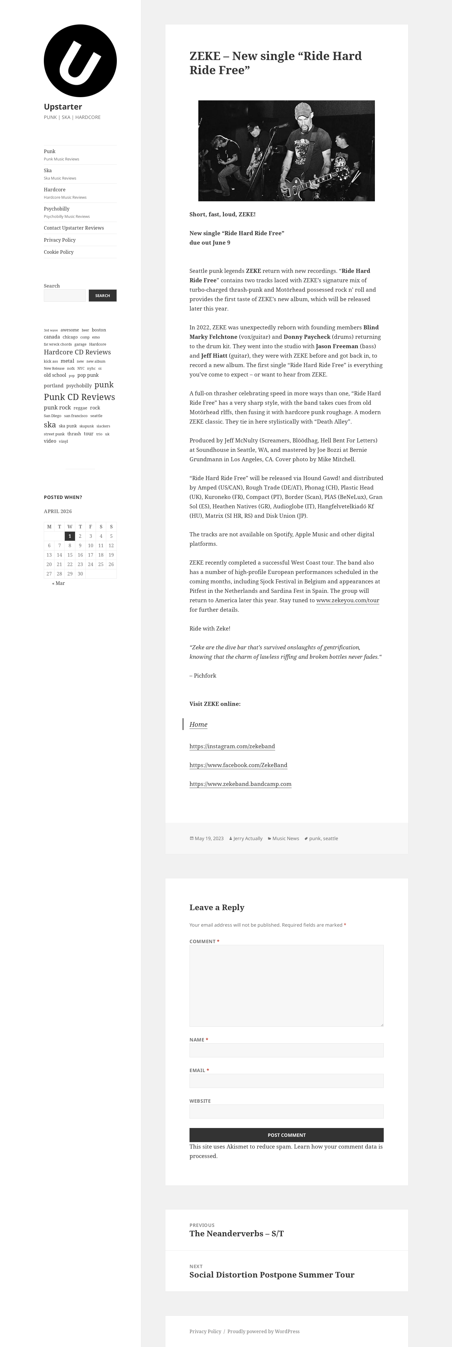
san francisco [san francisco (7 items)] (76, 415)
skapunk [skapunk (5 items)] (86, 426)
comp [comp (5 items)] (84, 337)
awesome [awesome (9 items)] (70, 330)
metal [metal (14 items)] (67, 360)
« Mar (58, 583)
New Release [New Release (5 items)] (54, 368)
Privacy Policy (60, 240)
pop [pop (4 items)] (72, 376)
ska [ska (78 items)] (50, 424)
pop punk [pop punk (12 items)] (88, 375)
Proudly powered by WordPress (263, 1331)
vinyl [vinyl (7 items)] (63, 441)
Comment (205, 941)
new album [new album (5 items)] (96, 361)
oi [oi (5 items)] (100, 368)
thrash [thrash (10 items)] (74, 434)
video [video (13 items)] (50, 441)
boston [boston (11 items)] (99, 329)
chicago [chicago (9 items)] (70, 337)
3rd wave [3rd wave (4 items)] (51, 330)
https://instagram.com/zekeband (232, 746)
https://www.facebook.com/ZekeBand (239, 765)
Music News (285, 838)
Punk (80, 155)
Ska (80, 174)
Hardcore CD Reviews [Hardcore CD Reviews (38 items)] (77, 352)
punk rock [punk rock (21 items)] (57, 407)
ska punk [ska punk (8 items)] (68, 426)
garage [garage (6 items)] (80, 344)
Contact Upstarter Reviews (74, 228)
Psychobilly (80, 212)
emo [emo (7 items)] (96, 337)
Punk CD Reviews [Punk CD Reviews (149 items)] (79, 397)
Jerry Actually (248, 838)
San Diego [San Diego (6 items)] (53, 415)
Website (200, 1101)
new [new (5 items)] (80, 361)
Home (198, 724)
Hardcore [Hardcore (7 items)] (97, 344)
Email (199, 1070)
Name (199, 1039)
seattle (330, 838)
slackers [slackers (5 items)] (103, 426)
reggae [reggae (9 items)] (80, 408)
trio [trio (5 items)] (99, 434)
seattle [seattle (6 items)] (96, 415)
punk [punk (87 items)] (104, 384)
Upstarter (63, 106)
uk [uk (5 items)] (107, 434)
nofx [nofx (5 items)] (71, 368)
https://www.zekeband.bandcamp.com (241, 784)
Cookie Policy (59, 252)
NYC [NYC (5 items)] (80, 368)
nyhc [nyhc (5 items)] (91, 368)
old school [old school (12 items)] (55, 375)
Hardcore (80, 193)
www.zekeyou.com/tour (347, 600)
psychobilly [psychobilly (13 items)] (79, 385)
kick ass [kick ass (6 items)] (51, 361)
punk (315, 838)
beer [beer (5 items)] (85, 330)
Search (52, 286)
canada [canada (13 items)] (52, 337)
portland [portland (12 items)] (54, 385)
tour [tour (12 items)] (89, 433)
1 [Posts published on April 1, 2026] (70, 536)
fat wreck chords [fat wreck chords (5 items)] (58, 344)
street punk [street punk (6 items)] (54, 434)
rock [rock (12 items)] (95, 407)
